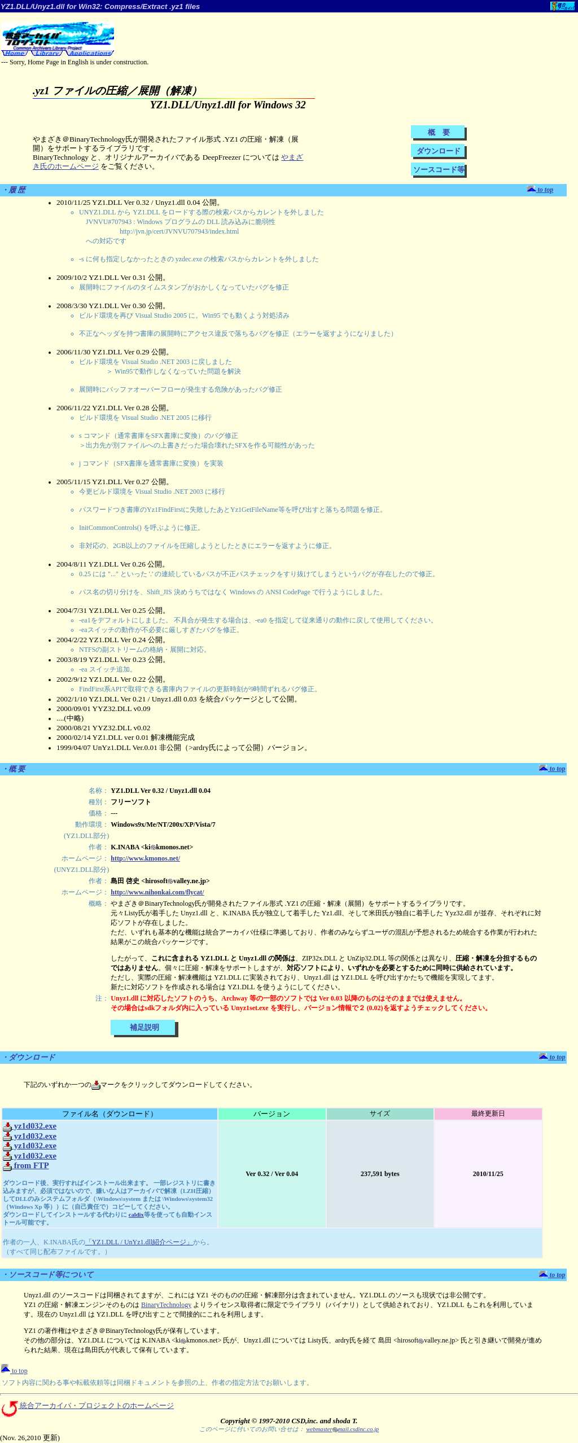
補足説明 (144, 1027)
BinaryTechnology (166, 1305)
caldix (136, 1215)
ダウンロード (439, 151)
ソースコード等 (439, 169)
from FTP (26, 1165)
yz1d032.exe (29, 1125)
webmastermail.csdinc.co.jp (342, 1429)
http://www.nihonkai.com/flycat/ (157, 892)
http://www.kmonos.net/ (145, 858)
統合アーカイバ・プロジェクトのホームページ (87, 1406)
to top (540, 190)
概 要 (439, 132)
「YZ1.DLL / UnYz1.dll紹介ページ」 (139, 1242)
